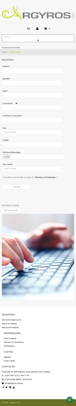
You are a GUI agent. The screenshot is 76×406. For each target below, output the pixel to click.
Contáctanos (9, 346)
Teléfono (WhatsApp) (11, 152)
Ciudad (5, 140)
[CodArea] (37, 156)
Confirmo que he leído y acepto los (31, 177)
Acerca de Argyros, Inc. (12, 320)
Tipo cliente (8, 164)
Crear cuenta (9, 361)
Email (5, 91)
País (4, 128)
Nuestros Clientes (9, 323)
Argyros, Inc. (15, 402)
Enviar (16, 187)
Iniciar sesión (11, 210)
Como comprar (10, 338)
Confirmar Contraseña (12, 115)
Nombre (6, 66)
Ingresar (7, 357)
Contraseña (10, 103)
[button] (33, 132)
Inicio (4, 52)
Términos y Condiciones (46, 177)
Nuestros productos (10, 327)
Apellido (7, 78)
